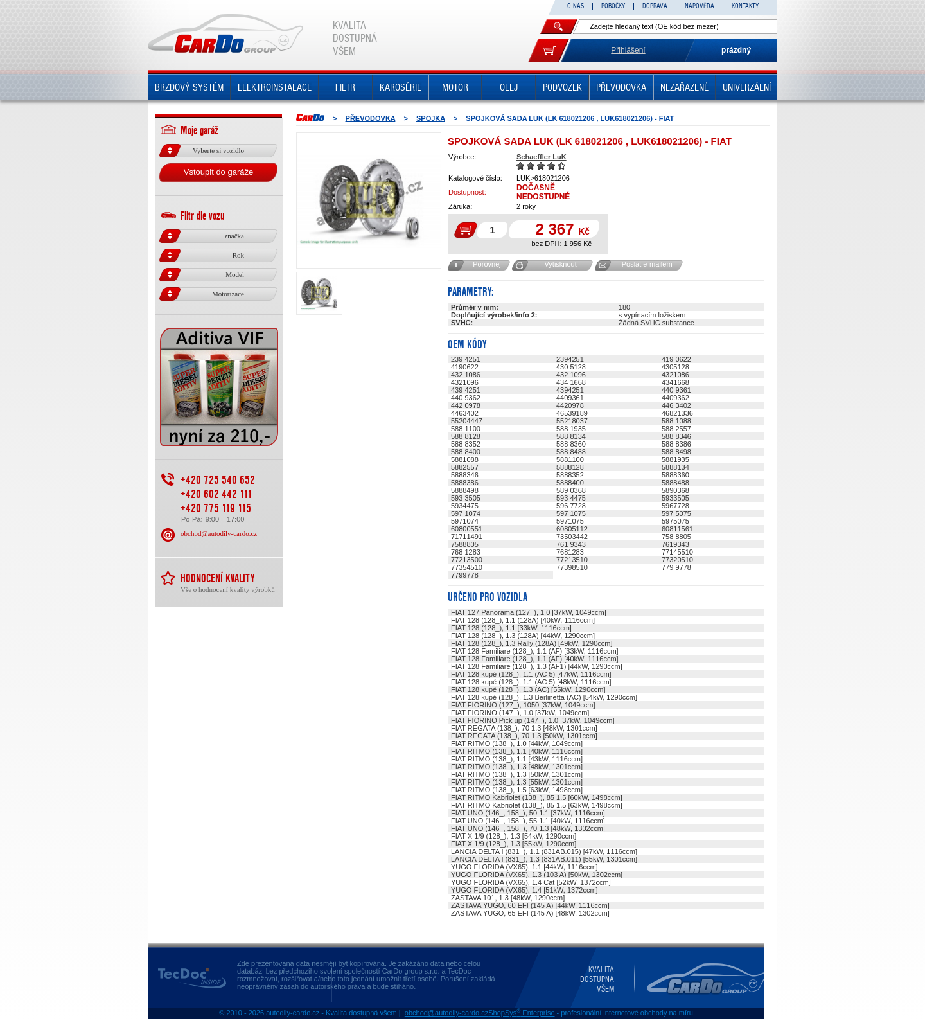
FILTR (345, 87)
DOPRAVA (654, 6)
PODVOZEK (562, 87)
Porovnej (486, 264)
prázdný (736, 50)
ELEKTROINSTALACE (275, 87)
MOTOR (455, 87)
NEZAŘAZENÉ (684, 87)
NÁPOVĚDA (699, 6)
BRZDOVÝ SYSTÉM (189, 87)
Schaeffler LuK (541, 157)
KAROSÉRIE (400, 87)
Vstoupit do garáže (218, 172)
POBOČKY (613, 6)
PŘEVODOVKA (621, 87)
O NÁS (575, 6)
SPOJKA (430, 118)
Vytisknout (560, 264)
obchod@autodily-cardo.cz (219, 533)
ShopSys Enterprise (521, 1013)
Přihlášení (628, 50)
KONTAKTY (745, 6)
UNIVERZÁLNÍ (747, 87)
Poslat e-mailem (647, 264)
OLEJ (509, 87)
